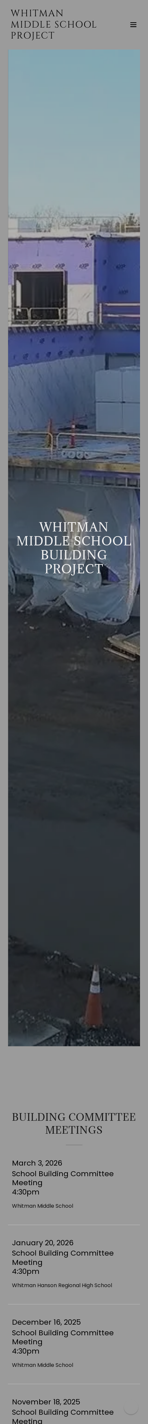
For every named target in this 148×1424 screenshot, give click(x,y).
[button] (133, 24)
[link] (54, 37)
